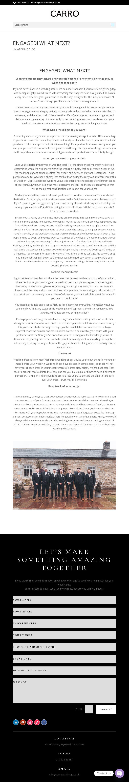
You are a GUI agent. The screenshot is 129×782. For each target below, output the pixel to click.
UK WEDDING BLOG (24, 49)
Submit (106, 709)
